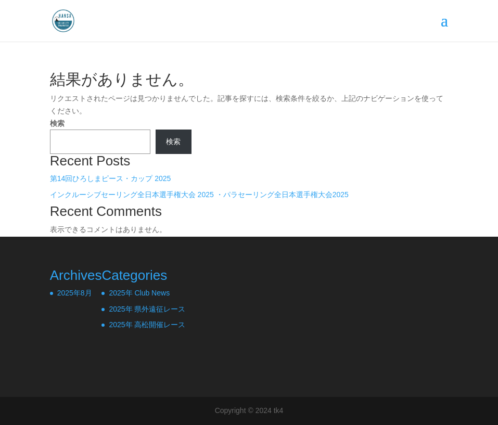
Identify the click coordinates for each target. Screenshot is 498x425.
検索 (57, 123)
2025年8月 (74, 293)
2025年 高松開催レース (147, 324)
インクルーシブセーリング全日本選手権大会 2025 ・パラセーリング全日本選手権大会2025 (199, 194)
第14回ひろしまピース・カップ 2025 (110, 178)
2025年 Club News (139, 293)
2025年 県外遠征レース (147, 309)
